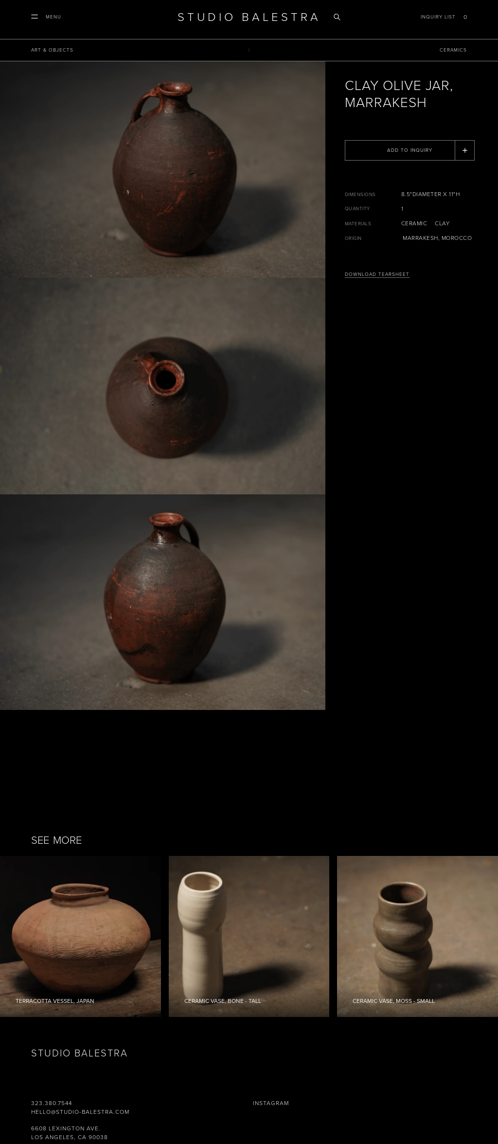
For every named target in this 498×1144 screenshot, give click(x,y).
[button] (46, 17)
